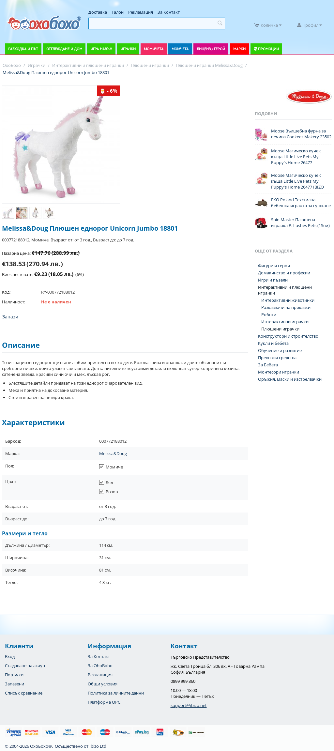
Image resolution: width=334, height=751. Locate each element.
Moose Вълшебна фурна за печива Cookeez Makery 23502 (301, 134)
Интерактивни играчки (285, 322)
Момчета (180, 48)
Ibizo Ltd (97, 746)
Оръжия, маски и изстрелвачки (290, 379)
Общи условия (102, 684)
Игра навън (101, 48)
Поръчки (14, 675)
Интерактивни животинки (287, 300)
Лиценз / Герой (211, 48)
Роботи (268, 314)
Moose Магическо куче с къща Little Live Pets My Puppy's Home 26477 (296, 156)
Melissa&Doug (113, 453)
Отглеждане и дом (64, 48)
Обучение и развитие (280, 350)
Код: (6, 292)
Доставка (97, 12)
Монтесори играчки (278, 372)
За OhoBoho (100, 665)
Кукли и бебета (273, 343)
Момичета (153, 48)
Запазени (14, 684)
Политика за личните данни (116, 693)
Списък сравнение (23, 693)
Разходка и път (23, 48)
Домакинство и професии (284, 273)
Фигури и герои (274, 265)
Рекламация (140, 12)
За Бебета (268, 365)
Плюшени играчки (280, 329)
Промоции (268, 48)
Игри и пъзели (273, 280)
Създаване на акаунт (26, 665)
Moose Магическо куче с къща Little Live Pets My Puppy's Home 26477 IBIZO (297, 181)
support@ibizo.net (189, 705)
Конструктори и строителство (288, 336)
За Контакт (169, 12)
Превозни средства (277, 357)
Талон (118, 12)
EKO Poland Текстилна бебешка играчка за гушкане (301, 202)
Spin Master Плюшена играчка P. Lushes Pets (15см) (300, 222)
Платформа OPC (104, 702)
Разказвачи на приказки (286, 307)
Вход (10, 656)
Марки (239, 48)
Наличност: (13, 302)
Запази (10, 317)
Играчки (128, 48)
